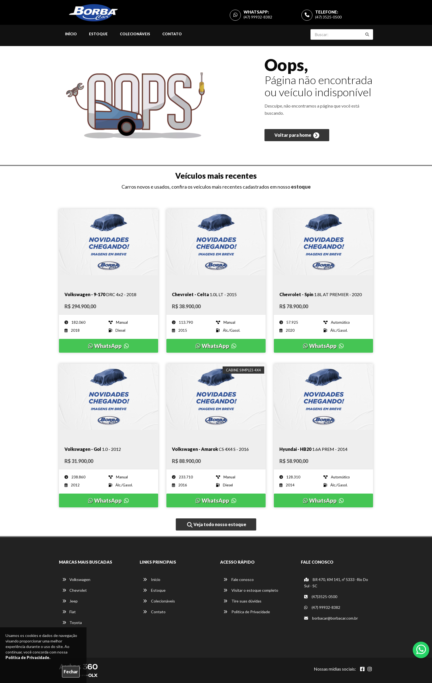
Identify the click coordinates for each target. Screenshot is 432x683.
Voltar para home (296, 135)
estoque (301, 187)
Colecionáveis (135, 34)
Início (71, 34)
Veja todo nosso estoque (216, 525)
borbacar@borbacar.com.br (331, 618)
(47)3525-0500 (320, 596)
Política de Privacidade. (28, 657)
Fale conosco (238, 579)
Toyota (72, 622)
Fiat (69, 611)
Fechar (71, 671)
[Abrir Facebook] (362, 669)
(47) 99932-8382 (258, 17)
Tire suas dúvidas (242, 601)
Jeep (70, 601)
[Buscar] (367, 34)
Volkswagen (76, 579)
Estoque (98, 34)
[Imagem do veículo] (108, 246)
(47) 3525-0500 (328, 17)
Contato (172, 34)
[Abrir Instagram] (370, 669)
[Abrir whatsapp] (421, 649)
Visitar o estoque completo (250, 590)
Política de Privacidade (246, 611)
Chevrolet (74, 590)
